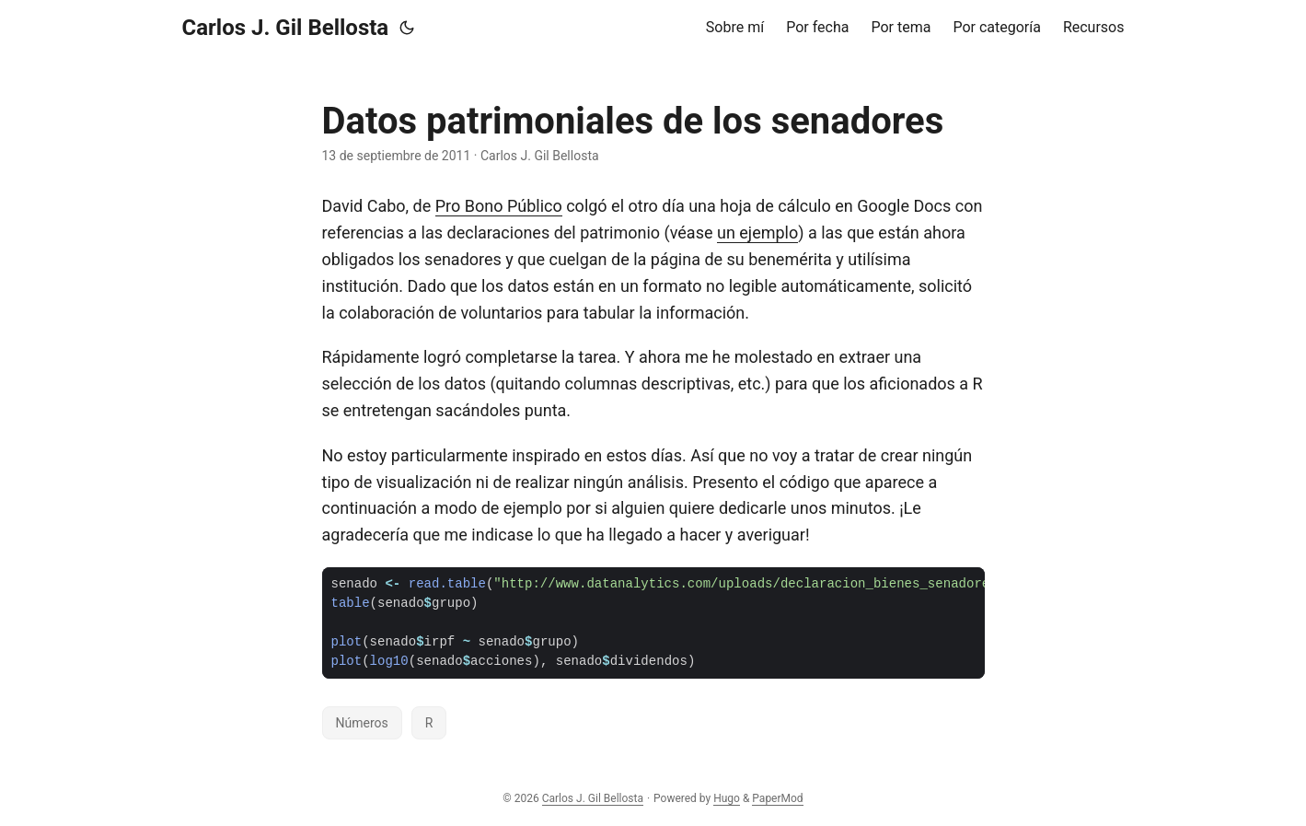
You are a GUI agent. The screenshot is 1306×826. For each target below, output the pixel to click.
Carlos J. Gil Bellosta (285, 28)
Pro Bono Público (498, 205)
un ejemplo (757, 232)
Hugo (726, 798)
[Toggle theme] (407, 27)
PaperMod (777, 798)
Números (362, 722)
